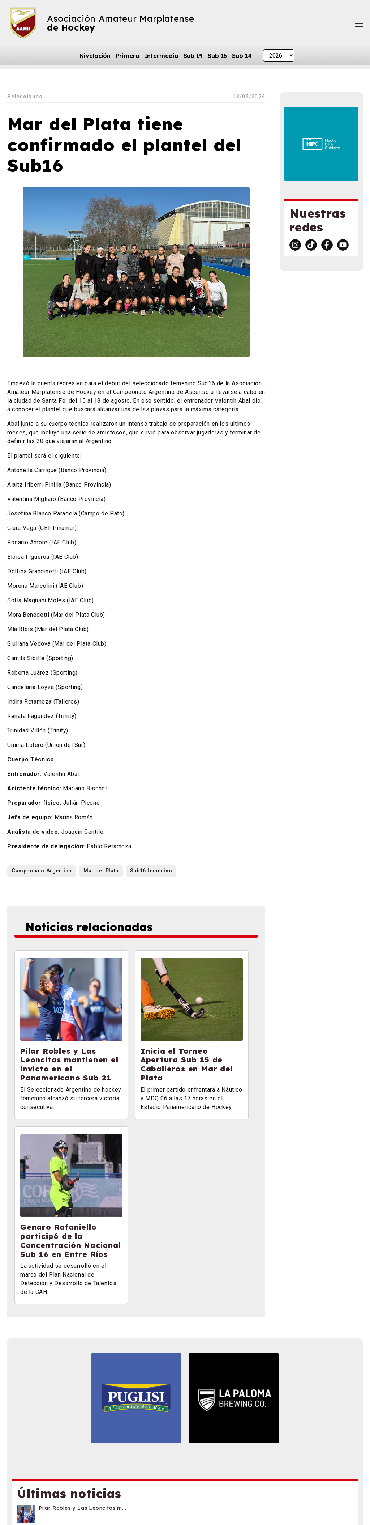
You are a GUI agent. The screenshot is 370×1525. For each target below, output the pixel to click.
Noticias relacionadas (91, 927)
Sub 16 (217, 55)
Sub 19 (193, 55)
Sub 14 (241, 55)
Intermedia (161, 55)
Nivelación (95, 55)
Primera (127, 55)
